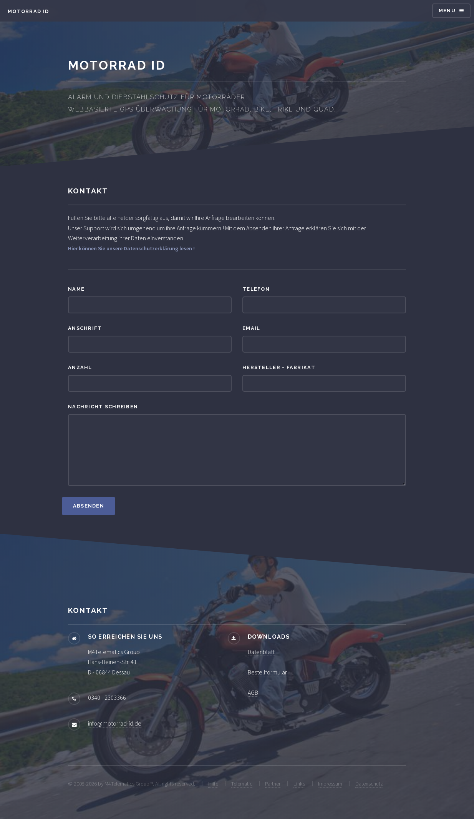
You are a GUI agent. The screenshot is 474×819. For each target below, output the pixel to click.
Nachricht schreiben (103, 407)
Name (76, 289)
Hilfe (213, 783)
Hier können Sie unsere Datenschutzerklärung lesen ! (131, 248)
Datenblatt (261, 652)
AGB (253, 692)
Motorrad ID (28, 11)
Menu (447, 10)
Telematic (241, 783)
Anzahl (80, 367)
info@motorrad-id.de (114, 723)
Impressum (330, 783)
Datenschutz (369, 783)
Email (251, 328)
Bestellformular (267, 672)
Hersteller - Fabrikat (278, 367)
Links (299, 783)
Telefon (256, 289)
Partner (272, 783)
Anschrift (85, 328)
